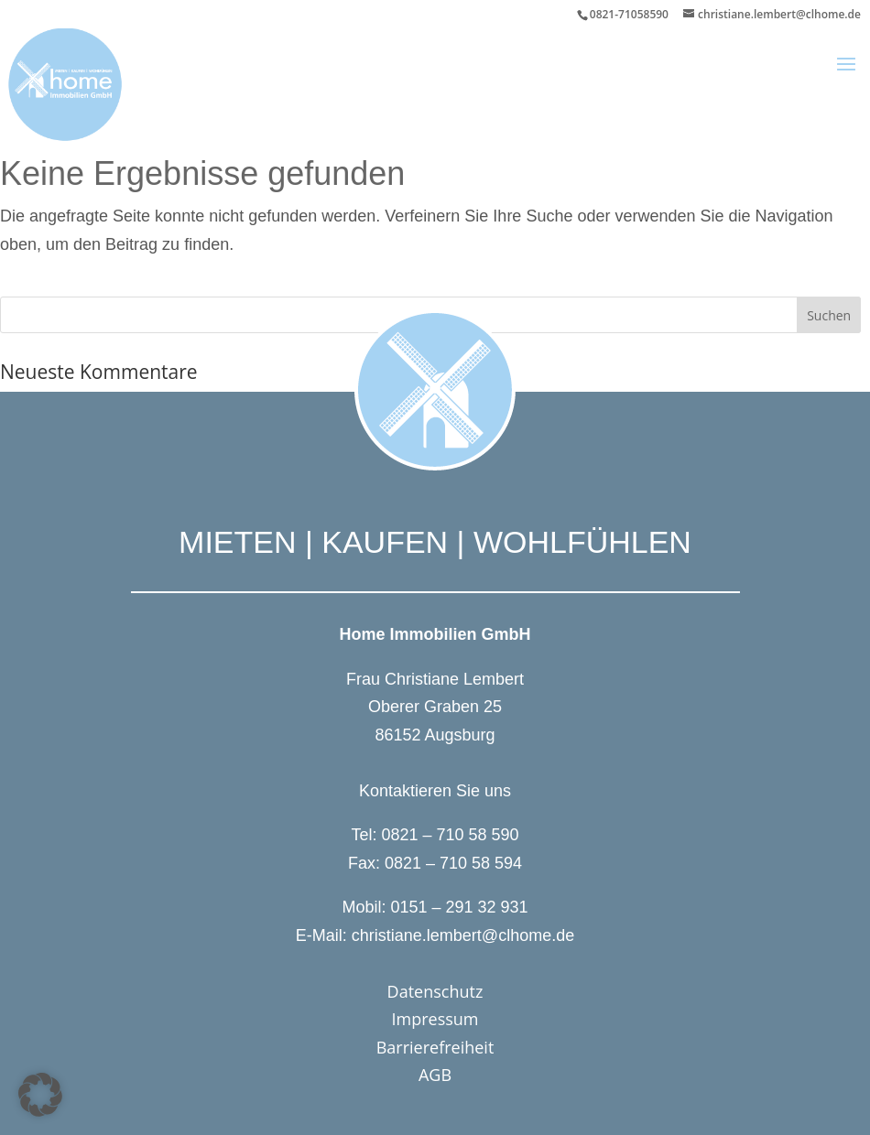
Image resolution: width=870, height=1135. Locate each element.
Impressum (434, 1019)
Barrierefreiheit (435, 1047)
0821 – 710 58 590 (449, 835)
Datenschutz (435, 991)
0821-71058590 (629, 14)
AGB (435, 1075)
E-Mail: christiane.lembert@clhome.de (435, 935)
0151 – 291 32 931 (458, 907)
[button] (846, 76)
